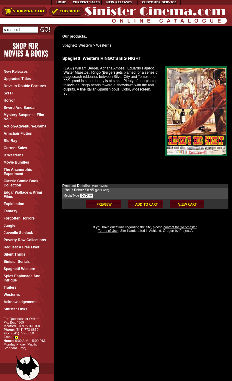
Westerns (103, 45)
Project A (185, 230)
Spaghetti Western (77, 45)
